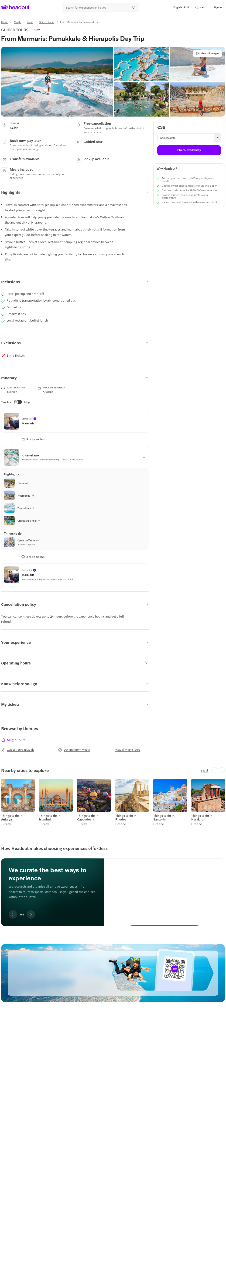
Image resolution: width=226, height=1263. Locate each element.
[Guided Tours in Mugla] (17, 750)
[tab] (13, 740)
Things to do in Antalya (11, 817)
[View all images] (207, 53)
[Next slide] (31, 914)
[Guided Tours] (46, 21)
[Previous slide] (13, 914)
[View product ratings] (37, 30)
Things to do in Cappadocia (87, 817)
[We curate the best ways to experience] (164, 888)
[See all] (205, 770)
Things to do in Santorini (164, 817)
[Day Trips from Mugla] (74, 750)
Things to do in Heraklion (201, 817)
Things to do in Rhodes (126, 817)
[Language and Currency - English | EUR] (181, 7)
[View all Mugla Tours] (127, 749)
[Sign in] (218, 7)
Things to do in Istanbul (49, 817)
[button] (200, 7)
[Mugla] (17, 21)
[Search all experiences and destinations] (100, 7)
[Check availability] (189, 150)
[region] (113, 886)
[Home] (4, 21)
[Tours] (30, 21)
